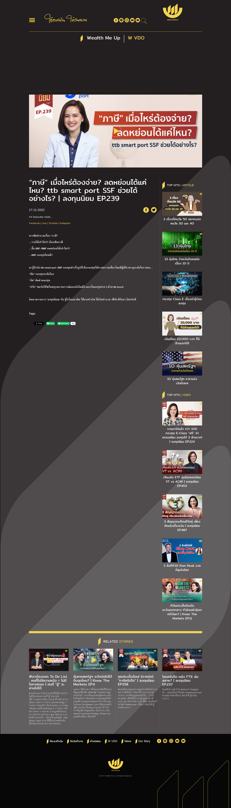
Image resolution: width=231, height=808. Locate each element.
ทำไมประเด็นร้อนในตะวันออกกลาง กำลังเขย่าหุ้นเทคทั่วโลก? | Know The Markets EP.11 (182, 611)
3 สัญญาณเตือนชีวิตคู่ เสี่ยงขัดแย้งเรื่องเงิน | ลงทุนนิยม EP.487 (182, 525)
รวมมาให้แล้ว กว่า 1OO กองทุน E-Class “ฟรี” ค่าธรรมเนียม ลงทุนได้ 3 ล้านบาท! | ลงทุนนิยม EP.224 (182, 435)
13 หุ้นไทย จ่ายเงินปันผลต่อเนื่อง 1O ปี (182, 261)
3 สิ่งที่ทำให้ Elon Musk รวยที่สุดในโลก (182, 568)
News (127, 740)
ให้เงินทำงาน (76, 741)
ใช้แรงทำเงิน (56, 741)
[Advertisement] (115, 68)
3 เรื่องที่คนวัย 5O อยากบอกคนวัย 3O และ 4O (182, 221)
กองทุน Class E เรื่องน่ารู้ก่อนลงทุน (182, 301)
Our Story (144, 740)
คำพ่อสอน (95, 741)
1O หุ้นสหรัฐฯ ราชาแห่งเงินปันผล (182, 381)
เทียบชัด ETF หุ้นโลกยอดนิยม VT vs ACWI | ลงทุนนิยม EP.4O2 (182, 481)
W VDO (112, 740)
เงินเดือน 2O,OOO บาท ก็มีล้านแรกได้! (182, 341)
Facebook (34, 223)
